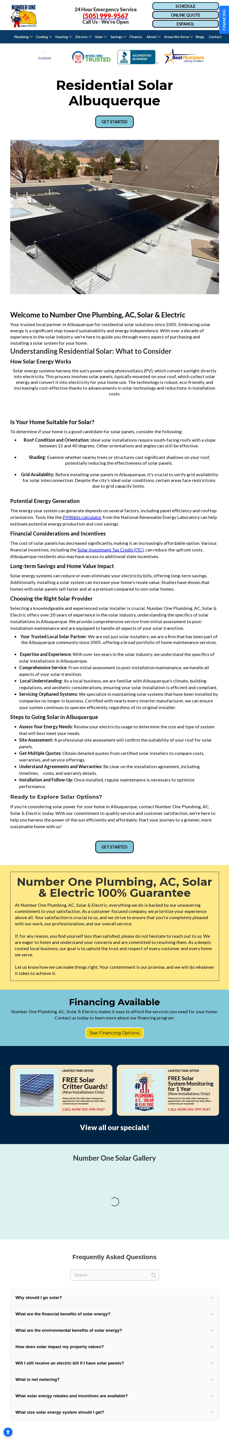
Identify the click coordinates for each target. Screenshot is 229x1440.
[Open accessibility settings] (8, 1432)
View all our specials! (114, 1127)
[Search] (114, 1338)
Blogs (200, 37)
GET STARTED (114, 121)
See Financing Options (114, 1033)
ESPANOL (185, 23)
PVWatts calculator (82, 517)
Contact (216, 37)
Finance (136, 37)
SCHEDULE (185, 6)
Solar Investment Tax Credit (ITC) (111, 549)
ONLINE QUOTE (185, 15)
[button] (23, 37)
